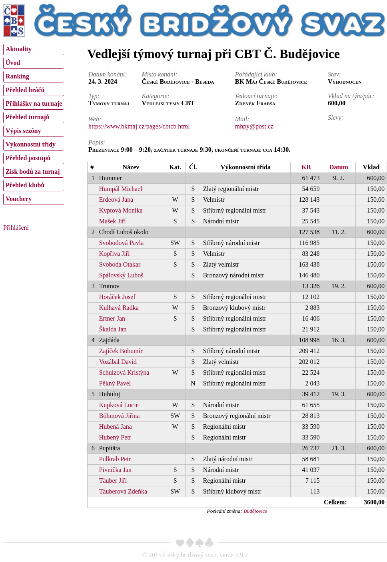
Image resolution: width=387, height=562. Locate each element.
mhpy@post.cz (254, 126)
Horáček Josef (117, 296)
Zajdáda (109, 340)
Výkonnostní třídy (31, 144)
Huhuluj (109, 394)
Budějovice (255, 511)
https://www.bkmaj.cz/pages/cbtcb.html (139, 126)
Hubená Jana (115, 426)
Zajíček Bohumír (121, 350)
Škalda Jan (113, 329)
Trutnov (109, 286)
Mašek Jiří (112, 221)
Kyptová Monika (121, 210)
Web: (94, 119)
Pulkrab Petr (115, 459)
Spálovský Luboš (121, 275)
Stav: (334, 74)
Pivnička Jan (115, 469)
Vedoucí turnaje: (256, 95)
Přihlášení (16, 227)
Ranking (17, 76)
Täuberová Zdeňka (123, 491)
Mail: (242, 119)
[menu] (33, 123)
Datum (338, 167)
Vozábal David (118, 361)
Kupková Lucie (119, 404)
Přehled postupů (28, 158)
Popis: (96, 142)
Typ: (94, 95)
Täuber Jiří (113, 480)
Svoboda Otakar (120, 264)
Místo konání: (160, 74)
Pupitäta (109, 448)
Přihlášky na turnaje (34, 103)
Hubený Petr (115, 437)
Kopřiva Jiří (114, 253)
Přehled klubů (25, 185)
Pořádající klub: (256, 74)
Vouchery (19, 198)
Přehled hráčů (25, 89)
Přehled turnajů (28, 117)
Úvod (13, 62)
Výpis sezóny (23, 130)
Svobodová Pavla (121, 242)
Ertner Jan (112, 318)
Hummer (110, 178)
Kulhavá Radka (119, 307)
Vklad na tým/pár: (351, 95)
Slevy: (335, 117)
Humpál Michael (120, 188)
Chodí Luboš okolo (124, 232)
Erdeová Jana (116, 199)
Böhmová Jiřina (119, 415)
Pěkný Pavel (115, 383)
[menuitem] (33, 49)
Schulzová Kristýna (124, 372)
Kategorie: (156, 95)
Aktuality (19, 49)
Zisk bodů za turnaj (33, 171)
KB (306, 167)
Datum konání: (107, 74)
